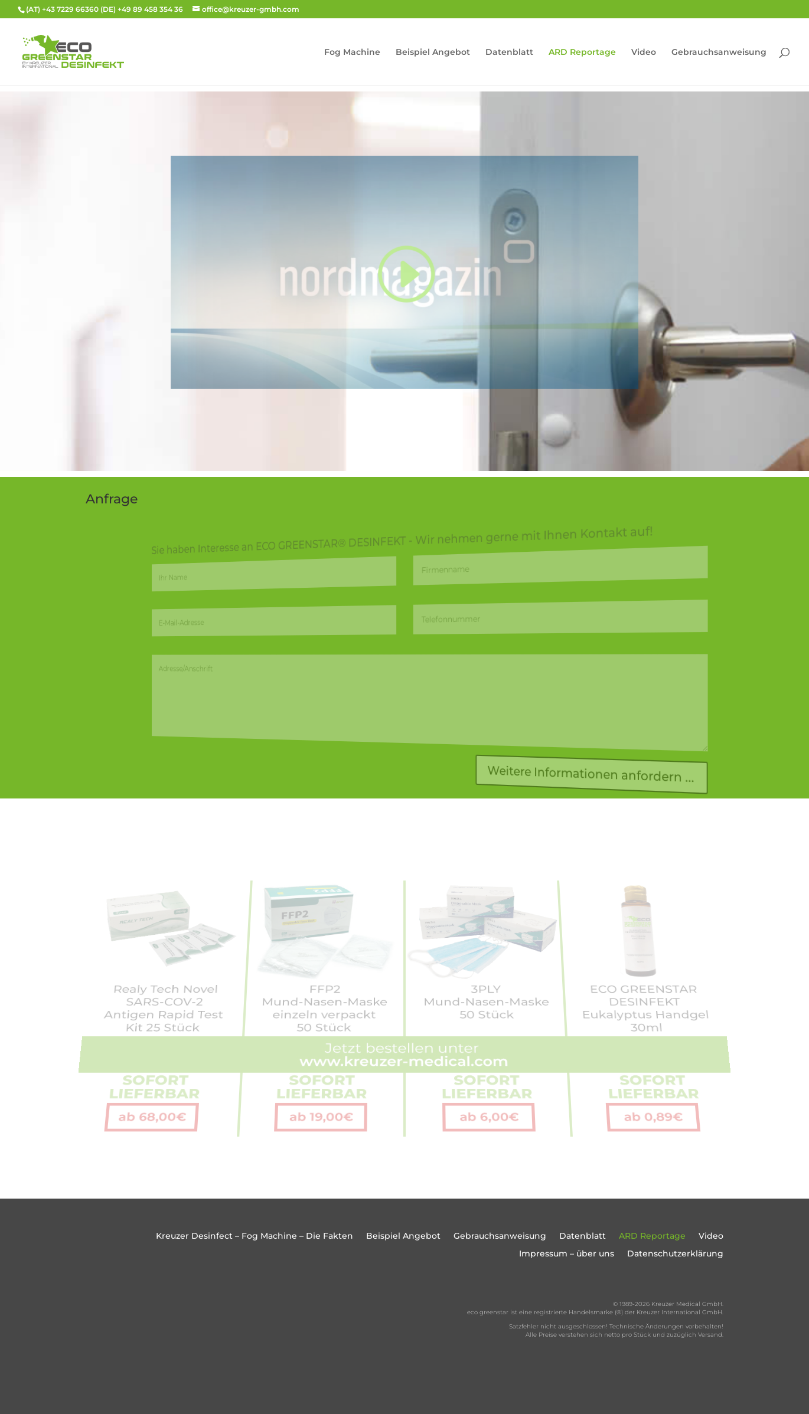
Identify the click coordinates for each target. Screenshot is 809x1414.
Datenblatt (509, 52)
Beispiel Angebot (433, 52)
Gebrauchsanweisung (718, 52)
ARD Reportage (582, 52)
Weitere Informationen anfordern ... (579, 780)
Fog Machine (352, 52)
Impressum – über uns (566, 1254)
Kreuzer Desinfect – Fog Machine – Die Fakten (254, 1236)
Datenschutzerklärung (675, 1254)
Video (643, 52)
